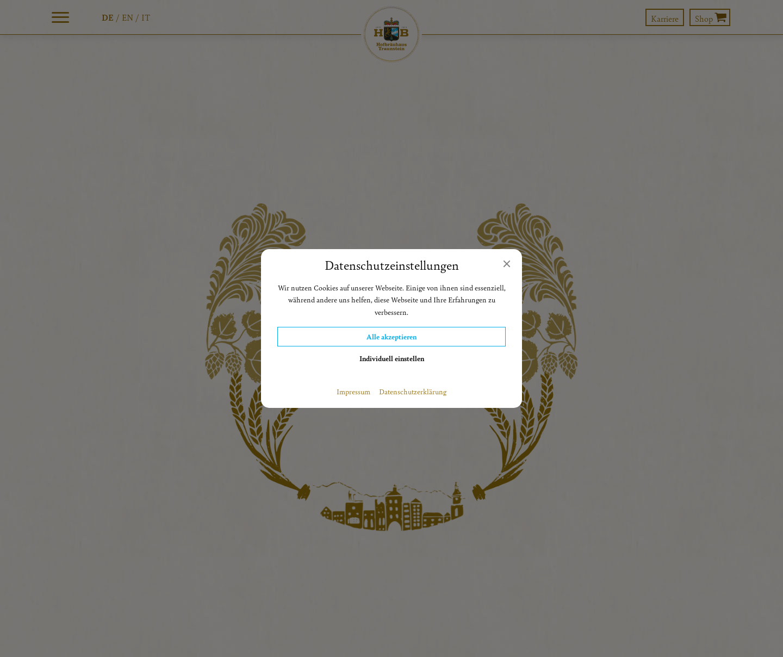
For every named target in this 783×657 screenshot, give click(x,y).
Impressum (353, 391)
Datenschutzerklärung (412, 391)
